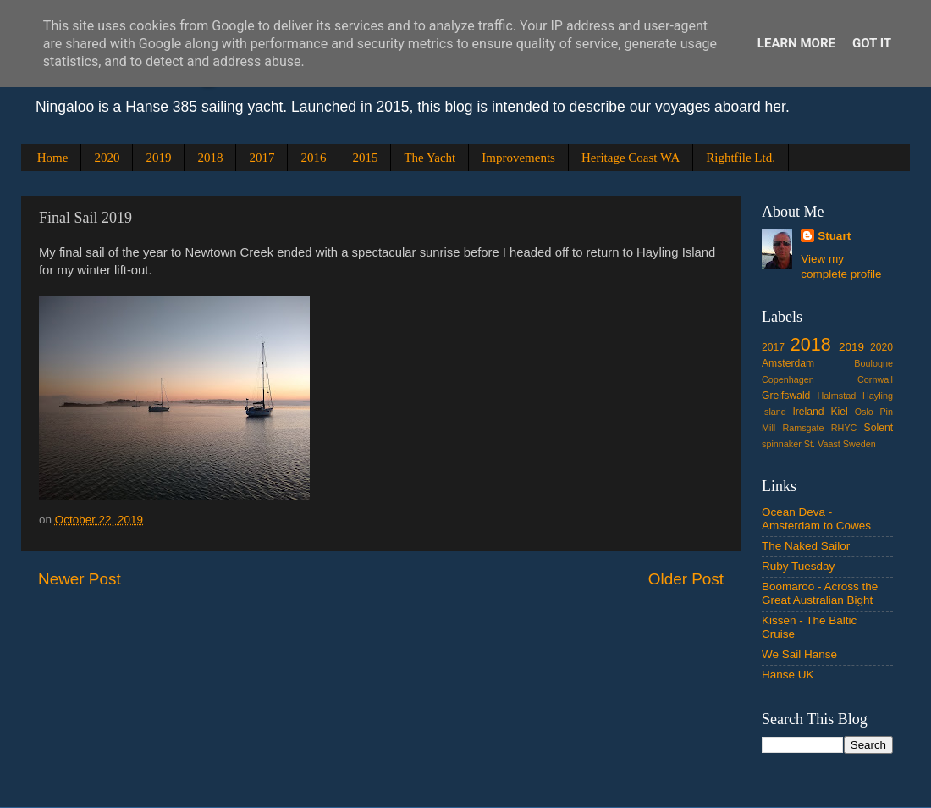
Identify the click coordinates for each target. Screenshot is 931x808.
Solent (878, 428)
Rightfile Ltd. (740, 157)
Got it (871, 43)
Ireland (808, 412)
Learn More (796, 43)
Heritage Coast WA (630, 157)
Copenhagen (788, 379)
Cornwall (875, 379)
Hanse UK (788, 674)
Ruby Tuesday (798, 566)
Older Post (686, 579)
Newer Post (79, 579)
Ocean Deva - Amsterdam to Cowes (816, 519)
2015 (364, 157)
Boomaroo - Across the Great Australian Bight (820, 593)
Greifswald (786, 395)
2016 (313, 157)
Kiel (838, 412)
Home (53, 157)
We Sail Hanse (799, 654)
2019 (158, 157)
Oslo (864, 412)
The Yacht (429, 157)
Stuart (834, 236)
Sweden (859, 444)
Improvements (518, 157)
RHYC (844, 428)
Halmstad (837, 395)
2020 (106, 157)
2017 (261, 157)
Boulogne (873, 363)
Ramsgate (803, 428)
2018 (210, 157)
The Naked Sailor (806, 546)
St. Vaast (822, 444)
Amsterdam (788, 363)
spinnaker (782, 444)
